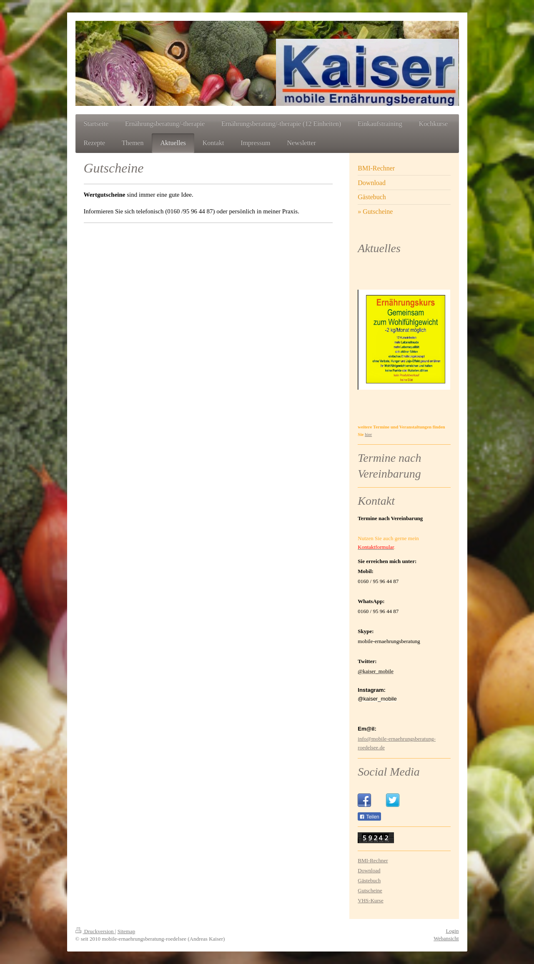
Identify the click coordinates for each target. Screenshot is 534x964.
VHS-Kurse (370, 900)
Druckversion (95, 931)
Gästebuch (369, 880)
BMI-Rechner (373, 860)
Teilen (369, 817)
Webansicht (446, 938)
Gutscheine (370, 890)
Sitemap (126, 931)
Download (369, 870)
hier (368, 434)
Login (452, 931)
